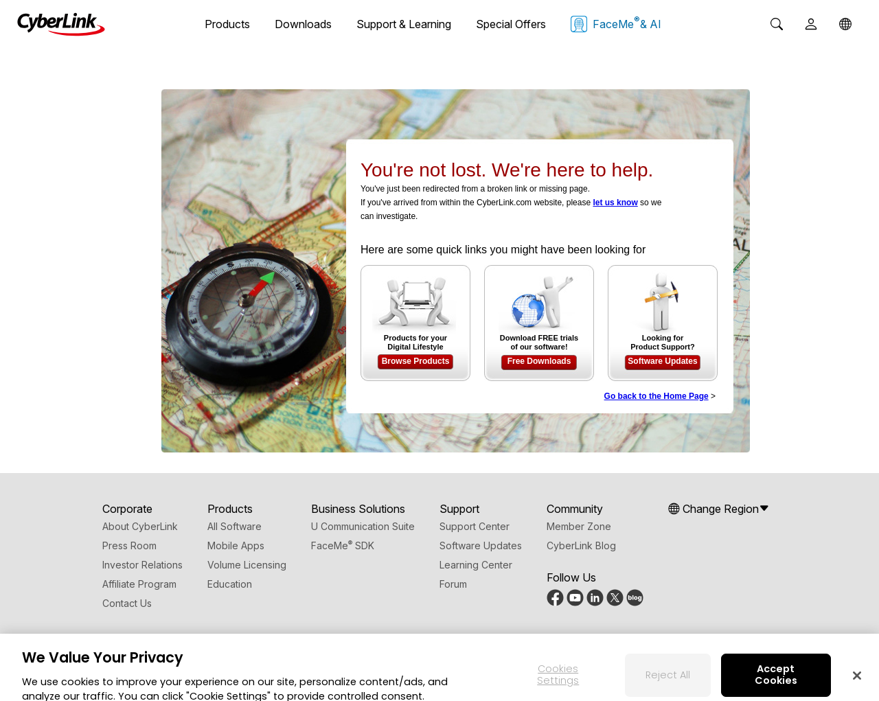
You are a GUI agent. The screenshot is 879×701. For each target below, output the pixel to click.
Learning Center (476, 565)
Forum (453, 584)
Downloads (303, 24)
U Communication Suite (363, 526)
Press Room (129, 545)
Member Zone (579, 526)
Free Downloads (539, 361)
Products (227, 24)
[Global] (845, 24)
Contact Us (127, 603)
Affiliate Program (139, 584)
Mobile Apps (235, 545)
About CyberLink (140, 526)
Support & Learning (403, 24)
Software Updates (662, 361)
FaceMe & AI (616, 23)
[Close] (857, 682)
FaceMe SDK (342, 545)
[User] (811, 24)
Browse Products (416, 361)
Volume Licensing (246, 565)
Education (229, 584)
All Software (234, 526)
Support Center (475, 526)
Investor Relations (142, 565)
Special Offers (511, 24)
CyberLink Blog (581, 545)
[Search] (777, 24)
